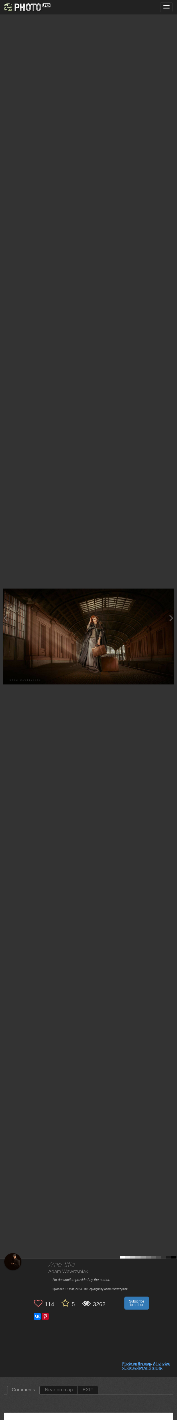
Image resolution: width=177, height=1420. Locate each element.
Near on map (59, 1389)
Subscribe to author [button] (136, 1303)
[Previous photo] (5, 618)
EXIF (87, 1389)
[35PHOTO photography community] (26, 7)
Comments (23, 1389)
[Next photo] (171, 618)
